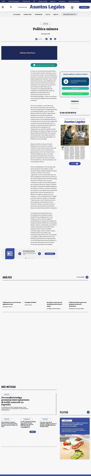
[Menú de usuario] (72, 7)
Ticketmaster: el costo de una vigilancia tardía (12, 303)
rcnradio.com (83, 468)
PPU (34, 1)
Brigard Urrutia (26, 1)
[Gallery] (29, 253)
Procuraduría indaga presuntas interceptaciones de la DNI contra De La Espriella (15, 350)
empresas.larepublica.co (37, 468)
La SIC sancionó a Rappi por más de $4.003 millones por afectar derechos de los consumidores (28, 373)
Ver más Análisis (82, 277)
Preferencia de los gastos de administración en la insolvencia (77, 304)
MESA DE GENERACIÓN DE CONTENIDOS (51, 448)
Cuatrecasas (62, 1)
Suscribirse (84, 7)
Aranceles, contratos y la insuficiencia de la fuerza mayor (54, 304)
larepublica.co (8, 468)
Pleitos (64, 361)
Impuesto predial (43, 1)
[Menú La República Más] (2, 7)
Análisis (7, 277)
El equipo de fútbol (30, 302)
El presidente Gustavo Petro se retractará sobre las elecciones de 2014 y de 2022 (9, 373)
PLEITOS (48, 14)
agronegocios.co (21, 468)
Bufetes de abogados (14, 1)
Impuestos (53, 1)
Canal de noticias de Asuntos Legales (43, 65)
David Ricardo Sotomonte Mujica (78, 308)
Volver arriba (82, 427)
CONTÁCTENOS (33, 448)
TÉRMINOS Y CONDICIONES (35, 454)
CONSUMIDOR (38, 14)
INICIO (2, 447)
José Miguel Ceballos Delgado (56, 308)
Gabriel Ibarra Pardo (12, 306)
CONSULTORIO (28, 14)
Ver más (75, 163)
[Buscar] (11, 7)
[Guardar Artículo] (39, 39)
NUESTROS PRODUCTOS (35, 451)
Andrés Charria (34, 305)
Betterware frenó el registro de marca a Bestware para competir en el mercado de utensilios (75, 373)
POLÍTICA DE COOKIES (34, 458)
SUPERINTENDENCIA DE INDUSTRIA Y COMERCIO (52, 458)
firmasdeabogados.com (55, 468)
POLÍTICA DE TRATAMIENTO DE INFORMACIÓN (53, 454)
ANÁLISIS (55, 14)
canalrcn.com (71, 468)
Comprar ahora (75, 88)
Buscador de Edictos (69, 14)
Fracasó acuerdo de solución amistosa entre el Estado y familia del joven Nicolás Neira (48, 373)
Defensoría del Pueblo (73, 1)
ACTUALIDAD (16, 14)
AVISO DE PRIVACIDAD (51, 451)
